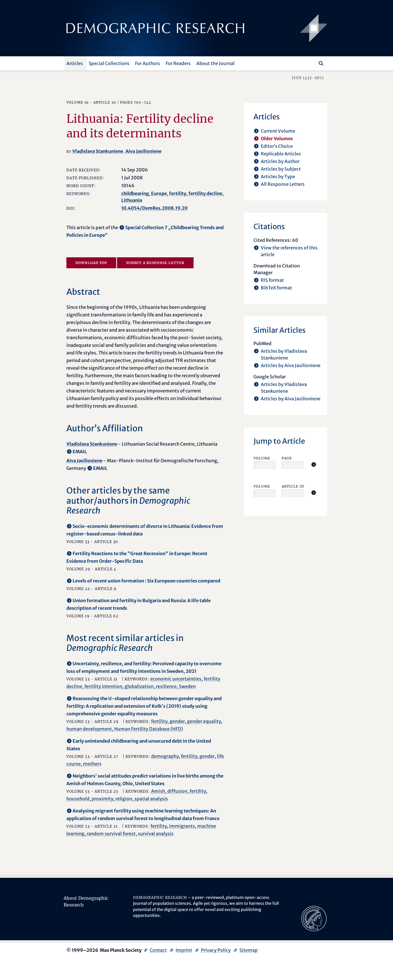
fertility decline (205, 193)
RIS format (272, 280)
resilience (166, 686)
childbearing (135, 193)
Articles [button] (74, 63)
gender (177, 721)
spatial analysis (151, 798)
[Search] (321, 63)
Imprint (184, 950)
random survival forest (111, 833)
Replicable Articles (281, 154)
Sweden (187, 686)
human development (89, 729)
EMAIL (80, 451)
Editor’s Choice (277, 146)
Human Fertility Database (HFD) (148, 729)
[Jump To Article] (314, 464)
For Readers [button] (178, 63)
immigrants (182, 826)
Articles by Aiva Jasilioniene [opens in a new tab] (290, 365)
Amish (158, 791)
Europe (159, 193)
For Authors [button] (147, 63)
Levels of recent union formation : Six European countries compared (146, 581)
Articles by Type (278, 176)
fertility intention (103, 686)
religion (123, 798)
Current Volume (278, 131)
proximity (102, 798)
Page (287, 458)
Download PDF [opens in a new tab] (91, 263)
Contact (158, 950)
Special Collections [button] (109, 63)
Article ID (293, 486)
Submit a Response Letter (155, 263)
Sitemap (248, 950)
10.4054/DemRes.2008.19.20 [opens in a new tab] (154, 208)
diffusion (177, 791)
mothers (92, 764)
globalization (139, 686)
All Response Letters (283, 184)
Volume (261, 458)
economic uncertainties (175, 679)
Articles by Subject (281, 169)
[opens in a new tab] (314, 918)
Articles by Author (280, 161)
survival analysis (156, 833)
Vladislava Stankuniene (97, 151)
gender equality (204, 721)
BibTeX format (276, 288)
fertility (177, 193)
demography (165, 756)
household (77, 798)
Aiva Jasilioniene (143, 151)
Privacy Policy (216, 950)
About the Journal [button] (215, 63)
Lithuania (131, 200)
